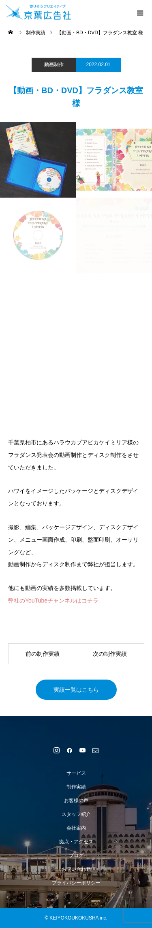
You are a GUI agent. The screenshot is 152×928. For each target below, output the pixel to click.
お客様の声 (76, 800)
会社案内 (76, 828)
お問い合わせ (76, 869)
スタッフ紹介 (76, 814)
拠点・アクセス (76, 842)
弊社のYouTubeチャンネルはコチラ (53, 600)
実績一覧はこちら (76, 689)
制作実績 (76, 787)
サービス (76, 773)
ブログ (76, 855)
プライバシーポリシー (76, 883)
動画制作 (54, 64)
